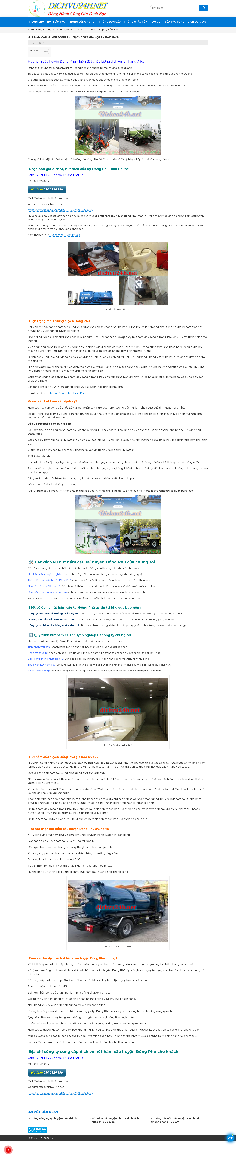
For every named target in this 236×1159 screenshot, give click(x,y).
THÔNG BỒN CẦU (110, 21)
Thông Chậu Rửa (135, 21)
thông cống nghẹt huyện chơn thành (54, 1118)
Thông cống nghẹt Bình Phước (68, 393)
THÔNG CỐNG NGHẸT (82, 21)
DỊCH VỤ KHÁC (197, 21)
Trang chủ (36, 21)
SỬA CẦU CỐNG (174, 21)
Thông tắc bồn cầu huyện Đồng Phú (49, 580)
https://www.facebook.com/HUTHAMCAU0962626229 (60, 209)
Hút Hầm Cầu (56, 21)
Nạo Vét (156, 21)
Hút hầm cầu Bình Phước (64, 234)
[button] (44, 52)
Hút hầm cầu (36, 574)
